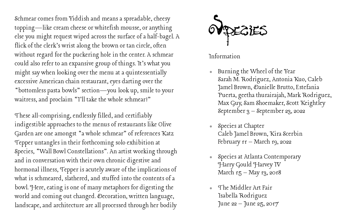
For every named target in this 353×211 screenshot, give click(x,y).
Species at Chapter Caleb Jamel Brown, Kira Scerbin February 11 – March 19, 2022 (260, 134)
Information (224, 57)
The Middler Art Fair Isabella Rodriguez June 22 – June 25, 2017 (248, 196)
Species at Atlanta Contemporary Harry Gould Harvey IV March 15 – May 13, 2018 (259, 165)
